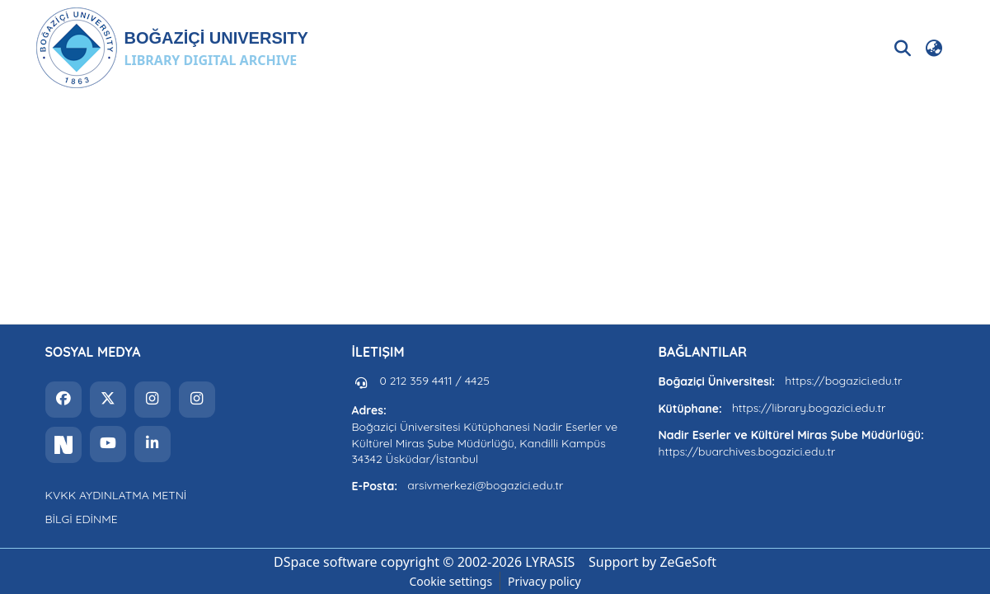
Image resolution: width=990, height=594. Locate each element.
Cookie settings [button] (450, 581)
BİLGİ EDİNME (81, 519)
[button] (171, 48)
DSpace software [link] (326, 562)
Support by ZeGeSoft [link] (652, 562)
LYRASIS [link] (550, 562)
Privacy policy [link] (544, 581)
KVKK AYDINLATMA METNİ (116, 495)
